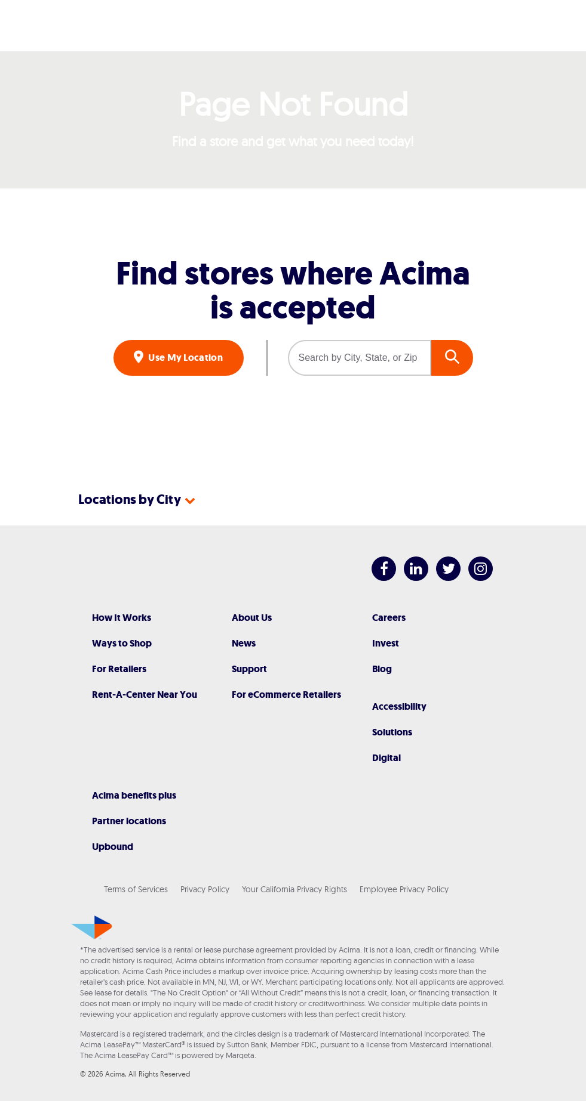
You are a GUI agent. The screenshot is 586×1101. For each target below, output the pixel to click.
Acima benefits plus (134, 795)
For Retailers (119, 669)
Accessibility (399, 706)
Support (249, 669)
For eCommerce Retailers (286, 694)
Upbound (112, 846)
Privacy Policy (204, 889)
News (244, 643)
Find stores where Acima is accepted (293, 290)
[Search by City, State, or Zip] (359, 358)
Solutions (392, 732)
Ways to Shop (122, 643)
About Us (252, 617)
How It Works (121, 617)
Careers (389, 617)
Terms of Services (136, 889)
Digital (386, 757)
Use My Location (184, 357)
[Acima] (293, 26)
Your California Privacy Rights (294, 889)
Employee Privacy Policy (404, 889)
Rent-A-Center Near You (144, 694)
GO (452, 358)
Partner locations (129, 821)
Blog (382, 669)
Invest (385, 643)
